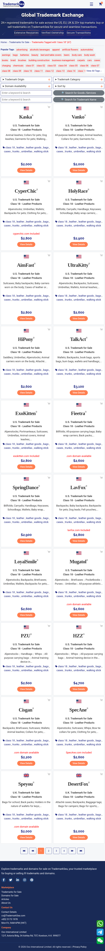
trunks (15, 151)
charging (6, 65)
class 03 (52, 65)
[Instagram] (24, 880)
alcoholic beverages (40, 49)
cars (89, 60)
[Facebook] (3, 880)
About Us (6, 903)
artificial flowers (70, 49)
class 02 (41, 65)
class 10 (28, 71)
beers (66, 55)
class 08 (6, 71)
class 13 (60, 71)
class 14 (71, 71)
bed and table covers (51, 55)
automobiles (87, 49)
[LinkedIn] (17, 880)
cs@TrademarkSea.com (13, 915)
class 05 (73, 65)
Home (4, 42)
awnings (6, 55)
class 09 (17, 71)
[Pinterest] (31, 880)
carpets (81, 60)
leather (20, 147)
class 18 (10, 147)
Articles (5, 899)
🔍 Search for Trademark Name (78, 99)
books (5, 60)
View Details (26, 170)
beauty (35, 55)
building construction (39, 60)
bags (15, 55)
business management (63, 60)
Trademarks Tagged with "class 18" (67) (51, 42)
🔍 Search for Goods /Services (79, 92)
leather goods (33, 147)
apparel (56, 49)
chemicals (18, 65)
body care (77, 55)
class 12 (49, 71)
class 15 (82, 71)
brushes (22, 60)
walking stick (41, 151)
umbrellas (26, 151)
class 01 (30, 65)
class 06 (84, 65)
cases (97, 60)
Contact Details (9, 912)
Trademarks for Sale (19, 42)
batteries (24, 55)
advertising (21, 49)
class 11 (38, 71)
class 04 (62, 65)
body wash (89, 55)
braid (13, 60)
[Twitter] (10, 880)
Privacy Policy (80, 947)
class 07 (95, 65)
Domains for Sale (9, 895)
